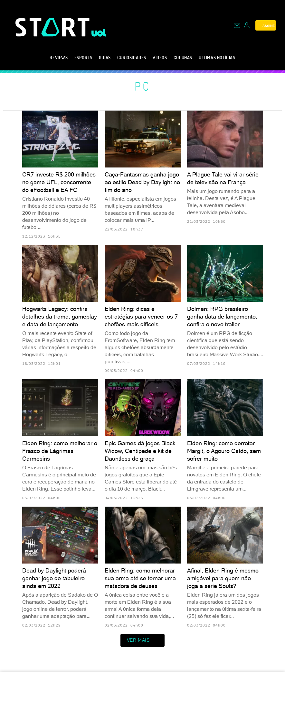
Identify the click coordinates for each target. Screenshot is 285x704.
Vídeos (160, 57)
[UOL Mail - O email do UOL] (237, 25)
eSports (83, 57)
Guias (105, 57)
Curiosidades (131, 57)
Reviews (59, 57)
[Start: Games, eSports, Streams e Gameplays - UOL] (53, 27)
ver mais (142, 640)
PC (142, 86)
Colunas (183, 57)
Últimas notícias (217, 57)
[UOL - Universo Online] (99, 33)
